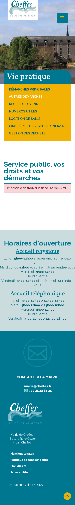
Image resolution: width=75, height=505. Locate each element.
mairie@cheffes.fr (37, 386)
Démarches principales (29, 89)
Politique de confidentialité (29, 459)
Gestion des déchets (27, 133)
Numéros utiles (23, 111)
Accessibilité (19, 472)
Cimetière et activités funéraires (38, 126)
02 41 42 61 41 (41, 391)
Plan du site (18, 466)
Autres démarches (26, 96)
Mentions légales (22, 453)
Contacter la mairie (37, 377)
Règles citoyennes (25, 104)
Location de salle (25, 119)
